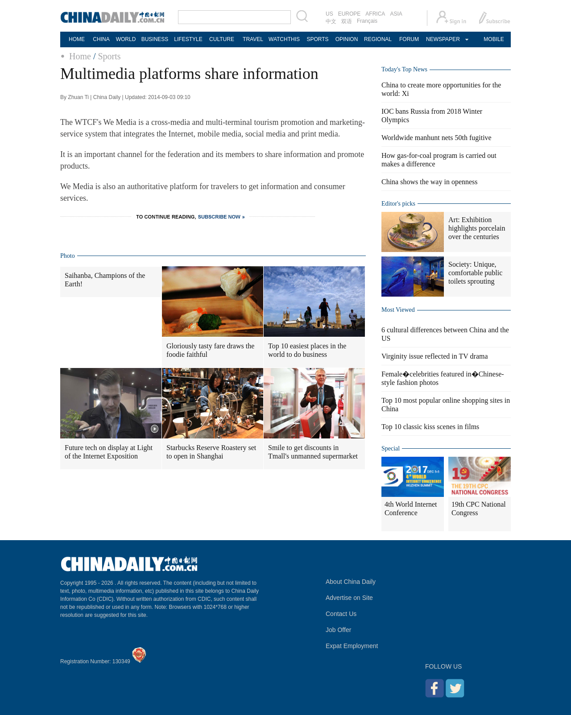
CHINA (101, 39)
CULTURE (221, 39)
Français (367, 21)
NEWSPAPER (442, 39)
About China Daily (351, 581)
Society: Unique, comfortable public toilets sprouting (475, 272)
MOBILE (494, 39)
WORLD (126, 39)
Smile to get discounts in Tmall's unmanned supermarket (313, 452)
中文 (331, 21)
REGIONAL (378, 39)
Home (80, 56)
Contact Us (341, 613)
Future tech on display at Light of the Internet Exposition (109, 452)
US (329, 14)
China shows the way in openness (429, 182)
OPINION (346, 39)
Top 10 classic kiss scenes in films (430, 426)
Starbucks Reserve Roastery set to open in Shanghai (211, 452)
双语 (346, 21)
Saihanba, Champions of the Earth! (105, 280)
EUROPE (349, 14)
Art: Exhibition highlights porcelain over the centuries (476, 228)
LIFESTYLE (188, 39)
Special (390, 448)
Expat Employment (352, 645)
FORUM (409, 39)
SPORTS (317, 39)
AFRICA (375, 14)
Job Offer (338, 629)
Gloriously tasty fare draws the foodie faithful (210, 350)
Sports (109, 56)
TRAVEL (253, 39)
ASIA (396, 14)
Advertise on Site (349, 597)
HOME (77, 39)
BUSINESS (155, 39)
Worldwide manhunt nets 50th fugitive (436, 137)
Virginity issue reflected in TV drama (434, 356)
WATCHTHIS (284, 39)
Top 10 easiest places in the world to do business (307, 350)
